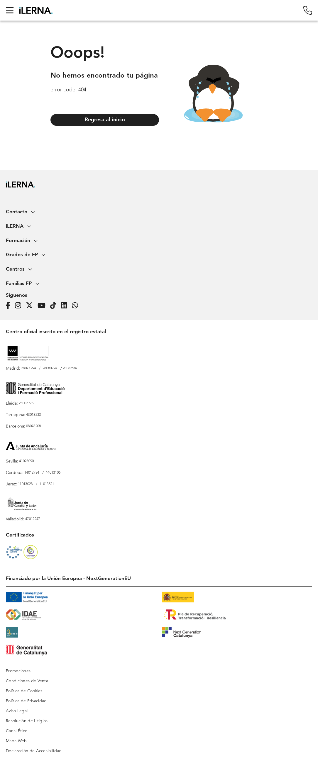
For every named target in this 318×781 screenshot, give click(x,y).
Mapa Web (16, 741)
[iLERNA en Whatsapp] (77, 306)
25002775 (26, 403)
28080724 (50, 368)
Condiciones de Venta (27, 681)
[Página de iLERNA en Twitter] (31, 306)
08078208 (33, 426)
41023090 (26, 461)
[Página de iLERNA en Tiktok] (55, 306)
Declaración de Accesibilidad (34, 751)
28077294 (28, 368)
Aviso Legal (17, 711)
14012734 (31, 473)
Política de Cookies (24, 691)
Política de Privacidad (26, 701)
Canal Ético (16, 731)
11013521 (46, 484)
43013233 (33, 415)
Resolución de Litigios (27, 721)
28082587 (70, 368)
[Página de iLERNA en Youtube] (43, 306)
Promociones (18, 671)
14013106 (53, 473)
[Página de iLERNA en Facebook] (10, 306)
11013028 (25, 484)
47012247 (32, 519)
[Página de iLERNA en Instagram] (20, 306)
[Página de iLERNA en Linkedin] (66, 306)
